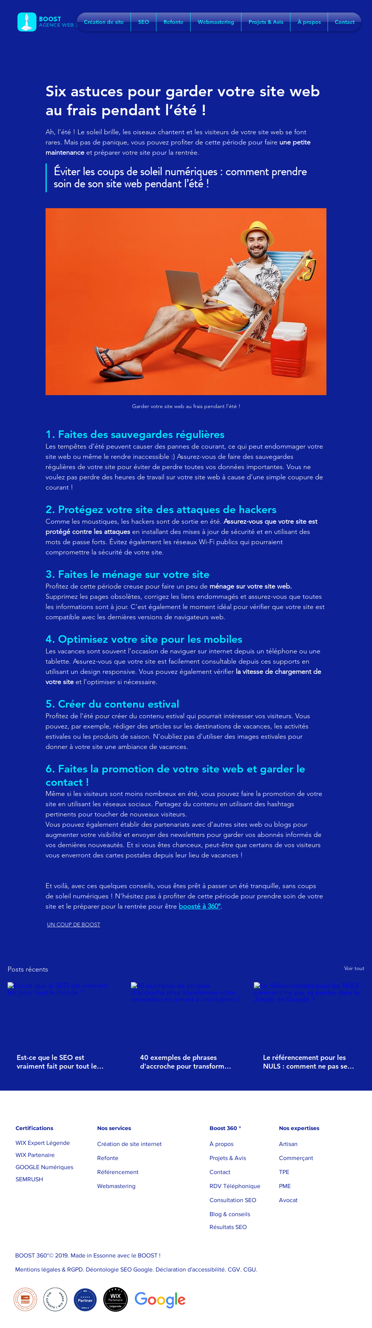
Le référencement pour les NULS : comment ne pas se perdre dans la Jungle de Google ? (305, 1062)
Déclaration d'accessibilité (190, 1269)
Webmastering (116, 1186)
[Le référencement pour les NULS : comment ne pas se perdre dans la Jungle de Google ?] (309, 1013)
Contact (220, 1172)
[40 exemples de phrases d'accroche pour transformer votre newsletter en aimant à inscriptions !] (186, 1013)
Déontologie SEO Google (118, 1269)
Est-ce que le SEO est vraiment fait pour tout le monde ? (57, 1062)
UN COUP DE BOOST (73, 924)
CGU (249, 1269)
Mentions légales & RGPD (49, 1269)
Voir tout (354, 968)
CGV (234, 1269)
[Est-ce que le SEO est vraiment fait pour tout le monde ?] (63, 1013)
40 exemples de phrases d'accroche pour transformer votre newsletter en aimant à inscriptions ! (185, 1062)
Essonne (104, 1255)
